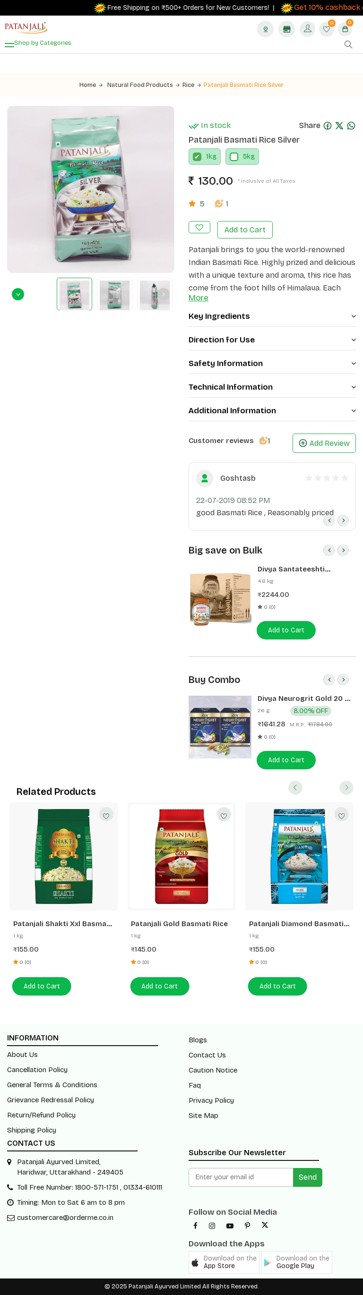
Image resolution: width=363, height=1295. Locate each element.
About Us (22, 1054)
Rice (191, 85)
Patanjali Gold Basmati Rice (179, 924)
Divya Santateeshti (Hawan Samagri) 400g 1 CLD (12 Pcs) (300, 569)
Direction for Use (272, 340)
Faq (195, 1085)
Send (308, 1177)
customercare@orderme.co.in (65, 1217)
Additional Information (272, 411)
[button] (224, 1262)
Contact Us (207, 1055)
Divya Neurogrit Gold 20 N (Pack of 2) (304, 698)
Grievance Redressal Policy (50, 1100)
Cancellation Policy (37, 1069)
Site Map (203, 1115)
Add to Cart (245, 229)
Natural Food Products (143, 85)
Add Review (324, 443)
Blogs (198, 1040)
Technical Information (272, 387)
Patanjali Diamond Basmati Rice (296, 924)
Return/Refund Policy (41, 1115)
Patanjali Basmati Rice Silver (244, 85)
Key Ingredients (272, 316)
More (198, 298)
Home (91, 85)
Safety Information (272, 363)
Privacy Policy (211, 1100)
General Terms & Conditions (52, 1085)
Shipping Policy (31, 1130)
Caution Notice (213, 1070)
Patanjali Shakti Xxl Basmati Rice (62, 924)
